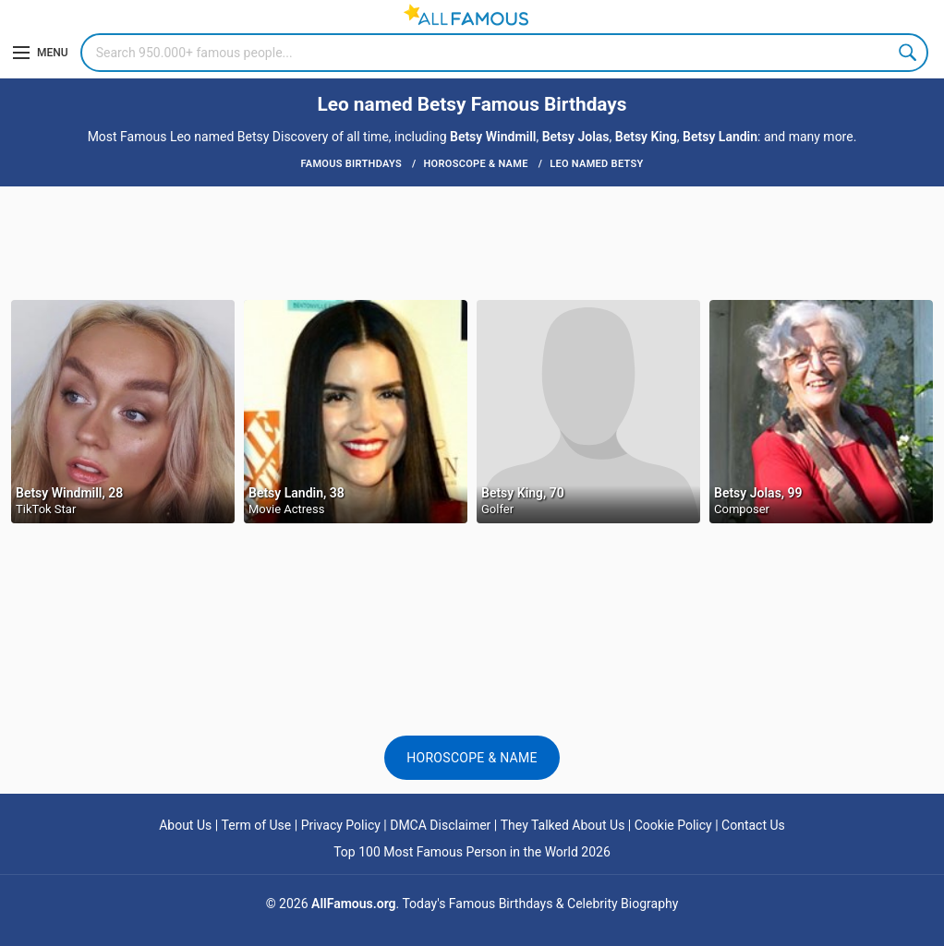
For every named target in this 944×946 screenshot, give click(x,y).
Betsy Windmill (493, 136)
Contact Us (753, 825)
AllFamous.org (353, 903)
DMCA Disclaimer (440, 825)
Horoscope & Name (472, 757)
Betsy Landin (720, 136)
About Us (185, 825)
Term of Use (257, 825)
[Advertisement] (472, 241)
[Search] (504, 52)
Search (909, 52)
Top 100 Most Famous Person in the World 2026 (472, 851)
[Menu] (40, 52)
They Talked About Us (563, 825)
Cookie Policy (673, 825)
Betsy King (646, 136)
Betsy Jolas (576, 136)
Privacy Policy (341, 825)
